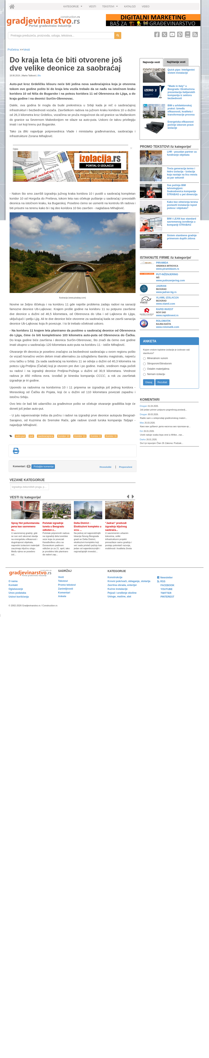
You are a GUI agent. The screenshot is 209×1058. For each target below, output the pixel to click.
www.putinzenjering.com (170, 280)
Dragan (144, 406)
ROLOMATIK (163, 320)
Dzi (142, 431)
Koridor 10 (63, 436)
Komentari (150, 399)
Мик (142, 422)
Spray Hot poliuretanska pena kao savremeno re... (25, 526)
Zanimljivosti (65, 588)
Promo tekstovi (67, 584)
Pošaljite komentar (44, 466)
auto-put (20, 436)
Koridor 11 (80, 436)
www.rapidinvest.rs (167, 315)
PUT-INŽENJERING (167, 274)
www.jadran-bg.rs (166, 292)
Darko (143, 439)
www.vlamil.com (165, 303)
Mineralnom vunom (157, 358)
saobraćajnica (45, 436)
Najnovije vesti (151, 62)
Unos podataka (17, 592)
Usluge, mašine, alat (119, 596)
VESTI (92, 6)
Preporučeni (125, 467)
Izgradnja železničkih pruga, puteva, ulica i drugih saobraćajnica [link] (30, 487)
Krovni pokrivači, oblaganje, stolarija (129, 581)
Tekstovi (63, 581)
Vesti (26, 49)
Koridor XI (111, 436)
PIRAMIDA (162, 262)
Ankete (62, 596)
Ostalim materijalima (158, 368)
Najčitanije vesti (176, 62)
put (31, 436)
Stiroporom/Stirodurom (159, 363)
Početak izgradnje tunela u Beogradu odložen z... (53, 526)
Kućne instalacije (118, 589)
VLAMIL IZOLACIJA (167, 297)
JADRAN (161, 286)
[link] (53, 21)
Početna (14, 49)
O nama (13, 581)
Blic (39, 75)
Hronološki (105, 467)
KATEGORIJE (73, 7)
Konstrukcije (115, 577)
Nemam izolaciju (156, 374)
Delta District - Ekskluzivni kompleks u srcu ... (87, 526)
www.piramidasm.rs (167, 268)
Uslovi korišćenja (19, 596)
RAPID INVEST (164, 309)
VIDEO (145, 6)
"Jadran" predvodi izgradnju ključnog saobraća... (116, 526)
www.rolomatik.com (167, 327)
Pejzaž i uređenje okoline (122, 592)
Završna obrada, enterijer (122, 585)
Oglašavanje (16, 589)
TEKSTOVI (110, 7)
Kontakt (13, 585)
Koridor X (96, 436)
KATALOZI (130, 6)
